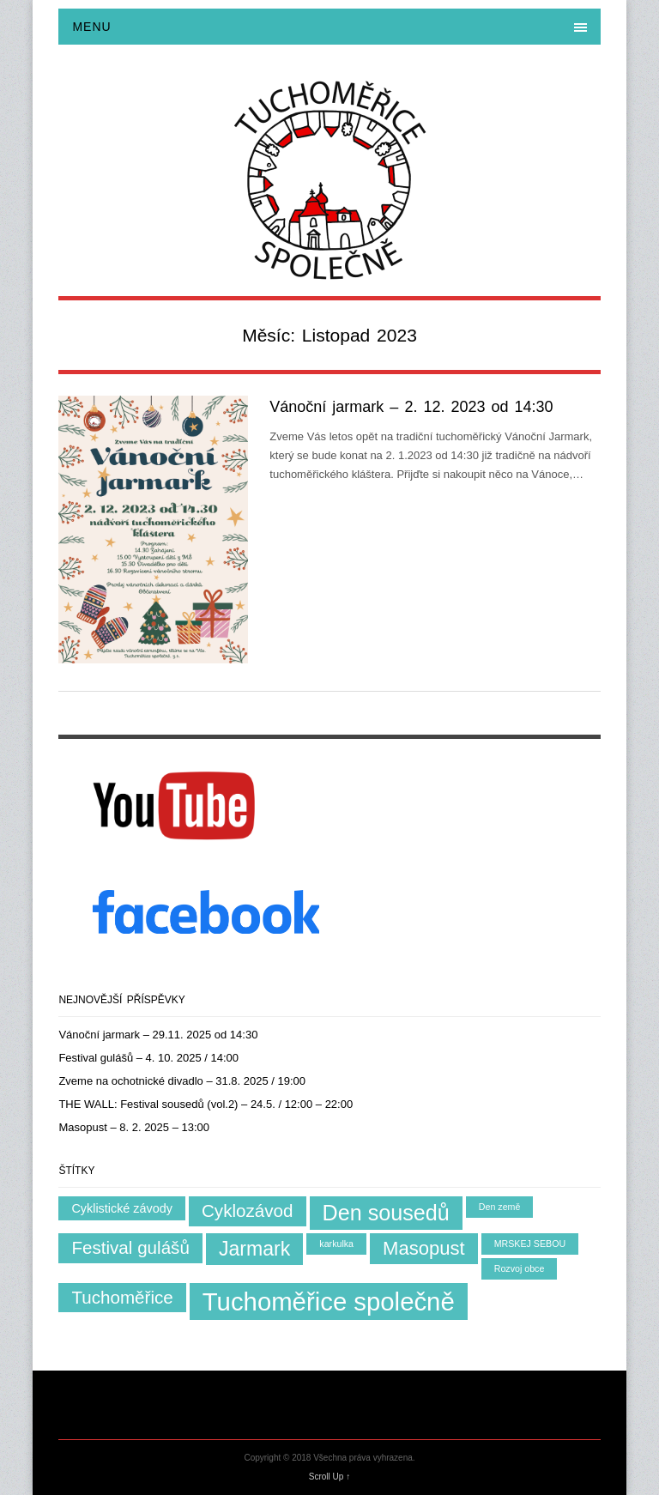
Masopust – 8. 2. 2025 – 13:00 (133, 1127)
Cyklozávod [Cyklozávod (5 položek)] (247, 1210)
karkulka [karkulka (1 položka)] (336, 1243)
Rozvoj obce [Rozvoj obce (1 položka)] (519, 1268)
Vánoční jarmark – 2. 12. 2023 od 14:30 (411, 406)
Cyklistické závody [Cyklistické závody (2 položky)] (121, 1208)
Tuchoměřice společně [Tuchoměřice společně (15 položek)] (329, 1301)
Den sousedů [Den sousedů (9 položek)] (386, 1213)
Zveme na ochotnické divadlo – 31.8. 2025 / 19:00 (181, 1080)
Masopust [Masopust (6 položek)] (424, 1248)
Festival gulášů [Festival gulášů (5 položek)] (130, 1247)
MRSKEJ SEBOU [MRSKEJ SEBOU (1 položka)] (530, 1243)
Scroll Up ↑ (329, 1476)
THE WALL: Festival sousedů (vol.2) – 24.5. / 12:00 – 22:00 (205, 1104)
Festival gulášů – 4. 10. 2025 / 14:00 (148, 1057)
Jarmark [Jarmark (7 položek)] (254, 1249)
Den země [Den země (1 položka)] (500, 1206)
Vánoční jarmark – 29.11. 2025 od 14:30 (157, 1034)
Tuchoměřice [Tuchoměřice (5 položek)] (121, 1297)
